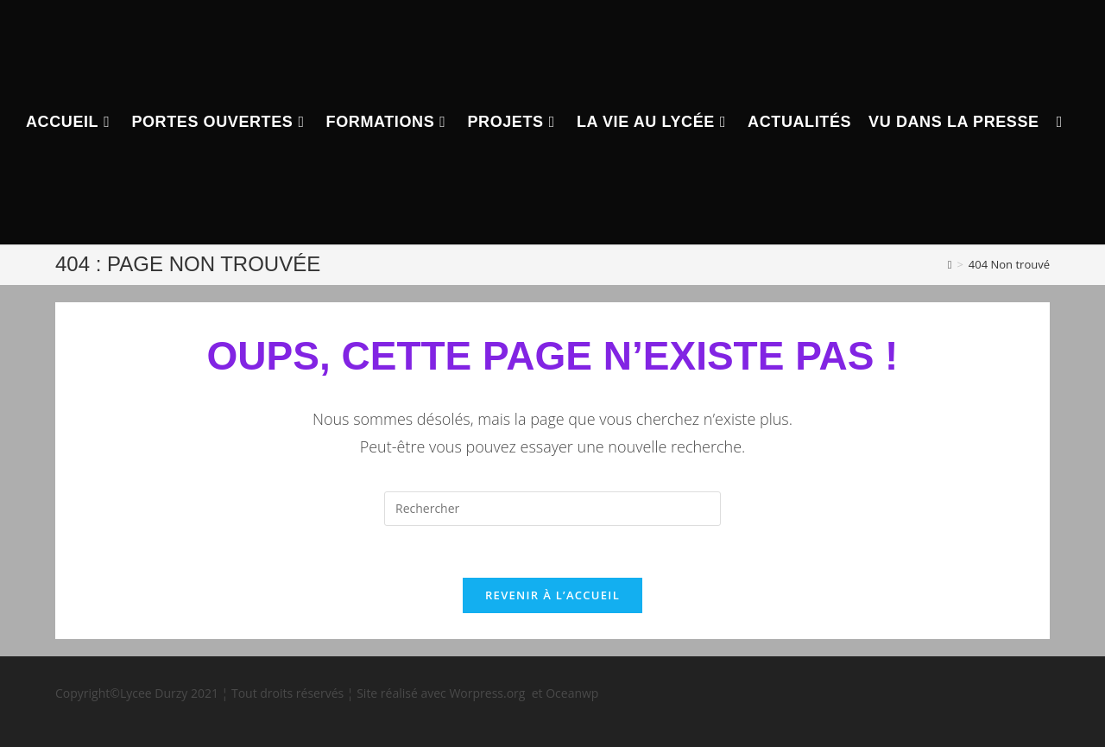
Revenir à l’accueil (552, 595)
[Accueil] (950, 264)
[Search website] (1059, 122)
